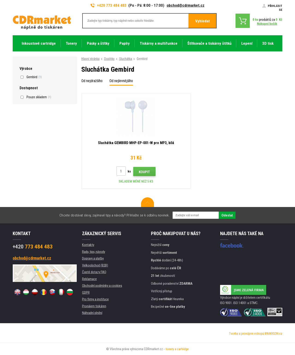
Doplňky (109, 59)
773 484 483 (33, 246)
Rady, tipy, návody (93, 252)
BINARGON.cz (273, 333)
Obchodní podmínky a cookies (102, 286)
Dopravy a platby (93, 258)
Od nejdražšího (92, 81)
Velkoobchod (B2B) (95, 265)
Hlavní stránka (90, 59)
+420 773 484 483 (109, 5)
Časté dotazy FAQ (94, 272)
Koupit (122, 172)
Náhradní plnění (92, 313)
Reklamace (89, 279)
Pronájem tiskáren (94, 306)
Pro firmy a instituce (95, 299)
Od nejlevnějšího (121, 81)
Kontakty (88, 245)
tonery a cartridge (177, 349)
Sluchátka (125, 59)
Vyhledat (202, 21)
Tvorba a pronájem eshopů (246, 333)
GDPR (86, 292)
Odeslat (227, 215)
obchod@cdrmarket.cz (185, 5)
